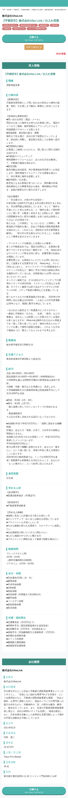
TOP (3, 9)
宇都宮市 (16, 9)
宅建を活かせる (19, 28)
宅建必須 (7, 28)
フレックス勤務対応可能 (36, 28)
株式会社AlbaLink (60, 9)
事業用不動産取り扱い (28, 25)
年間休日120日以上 (10, 25)
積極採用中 (44, 25)
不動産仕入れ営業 (37, 9)
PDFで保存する (34, 47)
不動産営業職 (25, 9)
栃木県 (9, 9)
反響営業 (54, 25)
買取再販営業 (49, 9)
